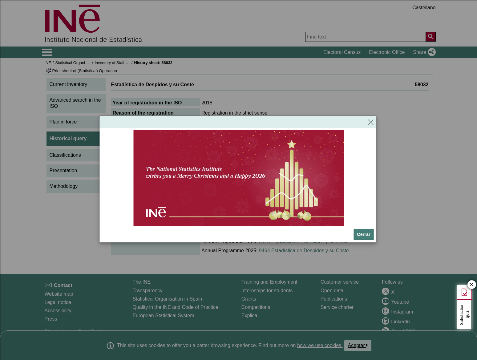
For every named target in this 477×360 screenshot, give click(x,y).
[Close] (370, 121)
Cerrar (363, 234)
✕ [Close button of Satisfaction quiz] (471, 285)
